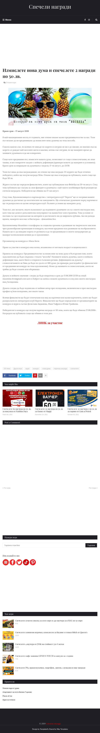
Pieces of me (7, 696)
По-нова (7, 488)
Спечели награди (50, 6)
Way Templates (62, 729)
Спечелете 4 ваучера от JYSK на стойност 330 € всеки (39, 644)
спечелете (75, 368)
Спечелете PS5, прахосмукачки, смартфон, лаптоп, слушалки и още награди (50, 667)
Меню (8, 19)
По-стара (92, 488)
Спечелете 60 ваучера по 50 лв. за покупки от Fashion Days (17, 410)
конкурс (36, 368)
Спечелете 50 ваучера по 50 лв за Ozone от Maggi (49, 410)
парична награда (60, 368)
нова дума (46, 368)
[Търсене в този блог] (44, 545)
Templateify (44, 729)
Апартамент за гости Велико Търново (17, 692)
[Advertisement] (50, 48)
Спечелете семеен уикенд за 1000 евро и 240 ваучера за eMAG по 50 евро (48, 620)
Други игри (18, 368)
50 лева (7, 368)
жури (27, 368)
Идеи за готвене (9, 700)
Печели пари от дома (11, 688)
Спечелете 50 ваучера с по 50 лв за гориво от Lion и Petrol (82, 410)
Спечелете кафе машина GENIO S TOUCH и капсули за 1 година (44, 656)
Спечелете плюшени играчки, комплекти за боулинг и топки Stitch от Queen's (51, 632)
